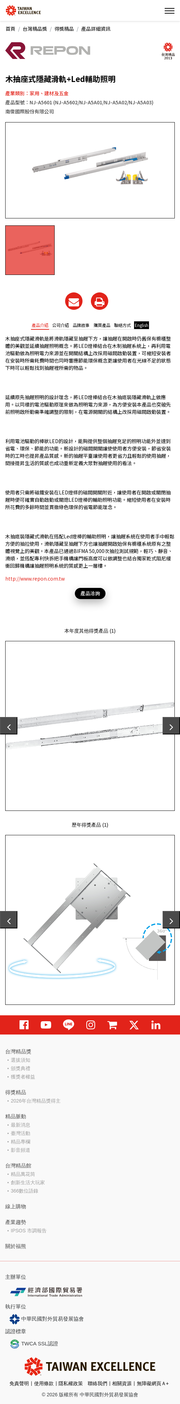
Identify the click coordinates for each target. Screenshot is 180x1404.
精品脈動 (15, 1116)
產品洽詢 (90, 593)
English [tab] (141, 325)
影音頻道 (20, 1150)
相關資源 (122, 1383)
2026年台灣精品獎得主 (36, 1100)
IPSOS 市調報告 (29, 1230)
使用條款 (44, 1383)
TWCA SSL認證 (33, 1344)
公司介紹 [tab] (60, 325)
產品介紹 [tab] (40, 325)
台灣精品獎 (35, 28)
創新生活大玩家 (28, 1182)
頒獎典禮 (20, 1068)
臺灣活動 (20, 1133)
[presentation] (8, 725)
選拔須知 (20, 1060)
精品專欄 (20, 1141)
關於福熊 (15, 1246)
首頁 (10, 28)
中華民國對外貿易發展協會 (46, 1319)
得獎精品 (64, 28)
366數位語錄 (24, 1190)
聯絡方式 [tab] (122, 325)
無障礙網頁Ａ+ (153, 1383)
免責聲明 (19, 1383)
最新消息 (20, 1124)
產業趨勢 (15, 1222)
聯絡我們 (97, 1383)
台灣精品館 (18, 1165)
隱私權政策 (70, 1383)
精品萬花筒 (23, 1174)
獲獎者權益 (23, 1076)
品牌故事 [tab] (81, 325)
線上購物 (15, 1206)
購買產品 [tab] (102, 325)
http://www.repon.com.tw (35, 578)
